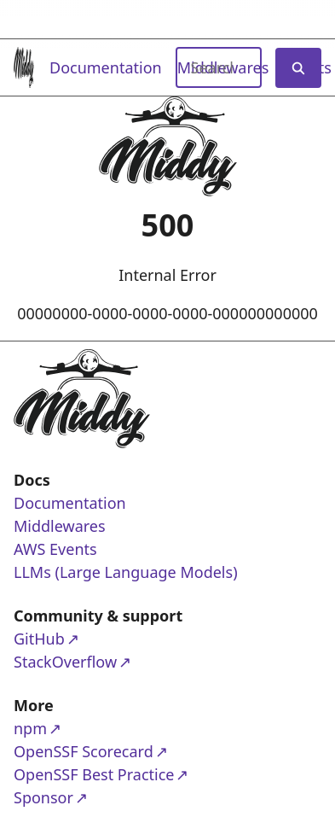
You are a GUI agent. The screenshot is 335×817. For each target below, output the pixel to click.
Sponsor (79, 797)
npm (79, 727)
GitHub (79, 638)
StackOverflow (79, 661)
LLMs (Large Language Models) (126, 572)
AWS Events (55, 549)
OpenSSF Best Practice (94, 774)
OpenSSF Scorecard (83, 751)
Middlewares (60, 526)
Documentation (105, 67)
